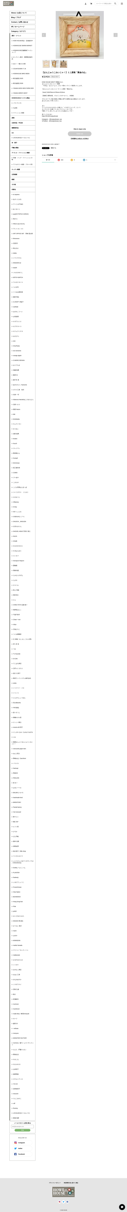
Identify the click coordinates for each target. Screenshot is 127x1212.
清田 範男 (16, 434)
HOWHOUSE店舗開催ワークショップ (22, 51)
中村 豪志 (16, 707)
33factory (16, 502)
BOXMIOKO (17, 897)
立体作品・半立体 (17, 123)
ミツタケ (16, 965)
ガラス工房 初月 (18, 390)
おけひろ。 (16, 336)
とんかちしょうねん (19, 698)
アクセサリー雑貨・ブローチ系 (22, 164)
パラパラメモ (17, 103)
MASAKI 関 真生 (18, 921)
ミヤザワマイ (17, 984)
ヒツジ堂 (16, 826)
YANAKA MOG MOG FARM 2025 (23, 88)
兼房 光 (15, 375)
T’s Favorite (16, 654)
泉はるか (16, 248)
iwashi (15, 267)
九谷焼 (15, 108)
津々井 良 (16, 644)
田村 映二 (16, 595)
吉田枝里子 (16, 1089)
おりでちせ (16, 365)
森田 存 (15, 1023)
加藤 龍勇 (16, 370)
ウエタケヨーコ (18, 282)
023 (14, 341)
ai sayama (16, 194)
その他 (14, 184)
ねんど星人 (16, 753)
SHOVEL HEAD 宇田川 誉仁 (22, 531)
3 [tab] (64, 64)
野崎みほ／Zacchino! (19, 758)
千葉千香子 (16, 614)
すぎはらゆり (17, 551)
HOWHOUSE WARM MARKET (22, 45)
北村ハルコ (16, 404)
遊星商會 (16, 1074)
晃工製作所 (16, 468)
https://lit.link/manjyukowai (50, 116)
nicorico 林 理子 (18, 727)
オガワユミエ (17, 321)
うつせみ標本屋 (18, 292)
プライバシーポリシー (55, 1183)
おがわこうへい (18, 311)
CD (13, 133)
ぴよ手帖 (16, 836)
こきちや (16, 482)
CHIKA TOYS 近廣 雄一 (20, 605)
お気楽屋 (16, 316)
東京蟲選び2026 (18, 83)
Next (116, 35)
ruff (14, 1103)
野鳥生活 (16, 1054)
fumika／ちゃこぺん (19, 867)
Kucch (15, 443)
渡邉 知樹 (16, 1118)
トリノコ (16, 693)
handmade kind (18, 797)
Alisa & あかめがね (19, 224)
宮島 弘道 (16, 989)
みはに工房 (16, 974)
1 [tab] (46, 64)
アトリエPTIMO (18, 204)
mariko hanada (17, 945)
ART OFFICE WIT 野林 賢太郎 (23, 233)
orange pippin (17, 355)
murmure (16, 1004)
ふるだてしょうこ (18, 882)
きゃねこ (16, 429)
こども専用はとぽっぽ (20, 487)
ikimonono (16, 238)
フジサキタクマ (18, 856)
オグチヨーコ (17, 326)
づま (14, 649)
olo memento (17, 350)
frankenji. (16, 877)
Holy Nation (16, 892)
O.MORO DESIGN (19, 360)
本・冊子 (14, 142)
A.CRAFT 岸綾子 (18, 302)
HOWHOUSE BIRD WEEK (21, 73)
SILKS (15, 536)
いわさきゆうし (18, 272)
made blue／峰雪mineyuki (21, 1013)
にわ (14, 737)
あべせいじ (16, 209)
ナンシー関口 (17, 722)
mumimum (16, 1009)
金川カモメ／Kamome (20, 385)
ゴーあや (16, 477)
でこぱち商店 (17, 663)
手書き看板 (15, 147)
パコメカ (16, 763)
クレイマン (16, 448)
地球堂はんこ (17, 610)
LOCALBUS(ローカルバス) (21, 137)
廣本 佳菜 (16, 841)
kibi (14, 414)
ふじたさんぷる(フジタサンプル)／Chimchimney (22, 862)
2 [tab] (55, 64)
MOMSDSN (16, 940)
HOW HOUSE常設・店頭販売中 (23, 40)
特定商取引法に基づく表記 (71, 1183)
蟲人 (14, 994)
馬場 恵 (15, 773)
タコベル (16, 585)
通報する (53, 148)
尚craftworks (17, 702)
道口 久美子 (16, 673)
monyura (15, 1033)
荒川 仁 (15, 219)
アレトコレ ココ (18, 228)
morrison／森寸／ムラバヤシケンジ (23, 1043)
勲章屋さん (16, 453)
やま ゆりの (16, 1064)
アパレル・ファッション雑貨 (21, 152)
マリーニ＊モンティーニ (20, 950)
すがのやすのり (18, 546)
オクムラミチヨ (18, 331)
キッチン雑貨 (16, 169)
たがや (15, 580)
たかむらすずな (18, 575)
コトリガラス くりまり (20, 492)
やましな (16, 1059)
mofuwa (15, 1028)
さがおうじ (16, 497)
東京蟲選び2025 (18, 78)
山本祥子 (16, 1069)
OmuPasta (16, 346)
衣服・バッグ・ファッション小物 (22, 158)
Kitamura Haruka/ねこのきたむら (23, 399)
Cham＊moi (16, 619)
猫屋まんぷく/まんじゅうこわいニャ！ (22, 743)
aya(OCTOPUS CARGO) (20, 214)
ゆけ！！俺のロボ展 (19, 64)
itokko (15, 253)
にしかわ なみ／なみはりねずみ (23, 732)
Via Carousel (17, 812)
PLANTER (16, 872)
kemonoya (16, 463)
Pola (14, 906)
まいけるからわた (18, 916)
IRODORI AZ (17, 263)
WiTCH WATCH (18, 277)
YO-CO (15, 1084)
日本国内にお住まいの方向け (80, 138)
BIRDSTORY (17, 802)
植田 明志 (16, 297)
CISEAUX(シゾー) (18, 516)
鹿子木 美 (16, 380)
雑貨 (13, 179)
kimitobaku (16, 419)
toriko (14, 683)
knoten (15, 438)
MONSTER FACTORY (20, 1038)
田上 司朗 (16, 590)
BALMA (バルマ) (18, 792)
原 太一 (15, 783)
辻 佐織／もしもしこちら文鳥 (22, 639)
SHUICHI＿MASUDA (19, 521)
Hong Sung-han (18, 901)
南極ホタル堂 (17, 717)
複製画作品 (15, 128)
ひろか (15, 831)
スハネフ (16, 556)
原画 (13, 118)
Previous (44, 35)
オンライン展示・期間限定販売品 (22, 58)
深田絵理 (16, 846)
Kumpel (15, 458)
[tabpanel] (80, 35)
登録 (22, 1130)
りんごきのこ (17, 1098)
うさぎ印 (16, 287)
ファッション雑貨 (18, 113)
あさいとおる (17, 199)
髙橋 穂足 (16, 570)
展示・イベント (16, 35)
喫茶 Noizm (16, 409)
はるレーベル (17, 787)
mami (14, 931)
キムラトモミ (17, 424)
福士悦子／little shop (19, 851)
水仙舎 (15, 541)
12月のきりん (17, 526)
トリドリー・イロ (18, 688)
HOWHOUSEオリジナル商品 (21, 98)
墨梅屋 (15, 565)
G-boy (15, 507)
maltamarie (16, 955)
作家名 (14, 189)
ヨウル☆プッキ (18, 1079)
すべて (48, 160)
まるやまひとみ (18, 960)
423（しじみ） (17, 511)
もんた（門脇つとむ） (20, 1049)
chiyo (14, 624)
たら (14, 600)
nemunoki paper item (19, 748)
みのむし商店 (17, 969)
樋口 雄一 (16, 821)
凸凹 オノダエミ (18, 668)
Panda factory (17, 807)
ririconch (15, 1093)
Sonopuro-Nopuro (18, 560)
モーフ (15, 1018)
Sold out (79, 134)
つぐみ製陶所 (17, 634)
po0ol (14, 911)
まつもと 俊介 (17, 926)
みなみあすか (17, 979)
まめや (15, 935)
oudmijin (15, 307)
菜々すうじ (16, 712)
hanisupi (15, 768)
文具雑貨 (14, 174)
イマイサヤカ (17, 258)
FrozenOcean (17, 887)
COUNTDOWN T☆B (19, 68)
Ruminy (15, 1108)
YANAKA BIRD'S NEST (20, 93)
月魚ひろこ (16, 629)
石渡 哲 (15, 243)
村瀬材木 (16, 999)
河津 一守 (16, 394)
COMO (15, 472)
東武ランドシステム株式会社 (22, 678)
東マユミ (16, 817)
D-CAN (15, 658)
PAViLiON (16, 778)
